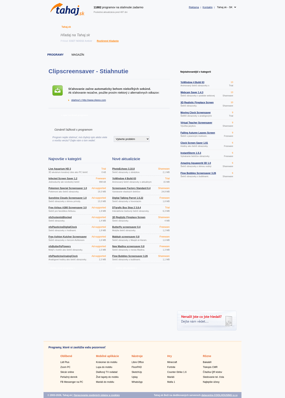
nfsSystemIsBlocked (60, 217)
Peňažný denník (68, 377)
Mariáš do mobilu (105, 382)
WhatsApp (137, 382)
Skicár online (67, 372)
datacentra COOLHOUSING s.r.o (219, 395)
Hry (169, 356)
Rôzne (207, 356)
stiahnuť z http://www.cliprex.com (88, 100)
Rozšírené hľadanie (108, 41)
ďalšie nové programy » (62, 268)
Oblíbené (66, 356)
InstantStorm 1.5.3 (190, 153)
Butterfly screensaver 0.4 (126, 227)
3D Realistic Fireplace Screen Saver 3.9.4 (128, 218)
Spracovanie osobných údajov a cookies (97, 395)
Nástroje (137, 356)
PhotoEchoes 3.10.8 (123, 168)
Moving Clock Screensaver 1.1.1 (195, 113)
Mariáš (170, 377)
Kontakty (207, 7)
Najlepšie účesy (211, 382)
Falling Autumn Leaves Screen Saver (197, 134)
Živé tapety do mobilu (107, 377)
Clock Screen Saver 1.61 (194, 143)
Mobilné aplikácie (107, 356)
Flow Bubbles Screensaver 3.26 (130, 256)
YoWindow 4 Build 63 (124, 178)
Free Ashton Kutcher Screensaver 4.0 (67, 237)
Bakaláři (207, 362)
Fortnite (171, 367)
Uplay (135, 377)
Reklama (194, 7)
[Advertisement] (207, 246)
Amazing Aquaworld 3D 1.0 (195, 163)
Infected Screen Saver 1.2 (62, 178)
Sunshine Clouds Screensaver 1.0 (67, 198)
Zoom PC (65, 367)
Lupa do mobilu (104, 367)
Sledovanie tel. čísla (213, 377)
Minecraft (172, 362)
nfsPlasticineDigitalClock (62, 227)
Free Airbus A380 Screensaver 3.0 (67, 207)
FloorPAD (137, 367)
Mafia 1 (171, 382)
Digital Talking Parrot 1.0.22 (127, 198)
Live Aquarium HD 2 (59, 168)
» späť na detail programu (74, 115)
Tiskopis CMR (210, 367)
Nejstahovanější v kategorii (195, 71)
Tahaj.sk (66, 27)
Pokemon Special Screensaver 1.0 (67, 188)
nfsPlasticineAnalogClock (63, 256)
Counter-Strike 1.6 (176, 372)
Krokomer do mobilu (106, 362)
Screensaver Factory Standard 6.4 (131, 188)
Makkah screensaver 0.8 (125, 236)
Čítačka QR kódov (212, 372)
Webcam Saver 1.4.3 (191, 92)
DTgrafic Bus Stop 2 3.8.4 (126, 207)
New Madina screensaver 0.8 (128, 246)
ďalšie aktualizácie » (126, 268)
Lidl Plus (64, 362)
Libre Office (138, 362)
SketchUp (137, 372)
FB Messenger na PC (71, 382)
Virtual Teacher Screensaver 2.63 (196, 123)
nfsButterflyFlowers (59, 246)
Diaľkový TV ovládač (107, 372)
